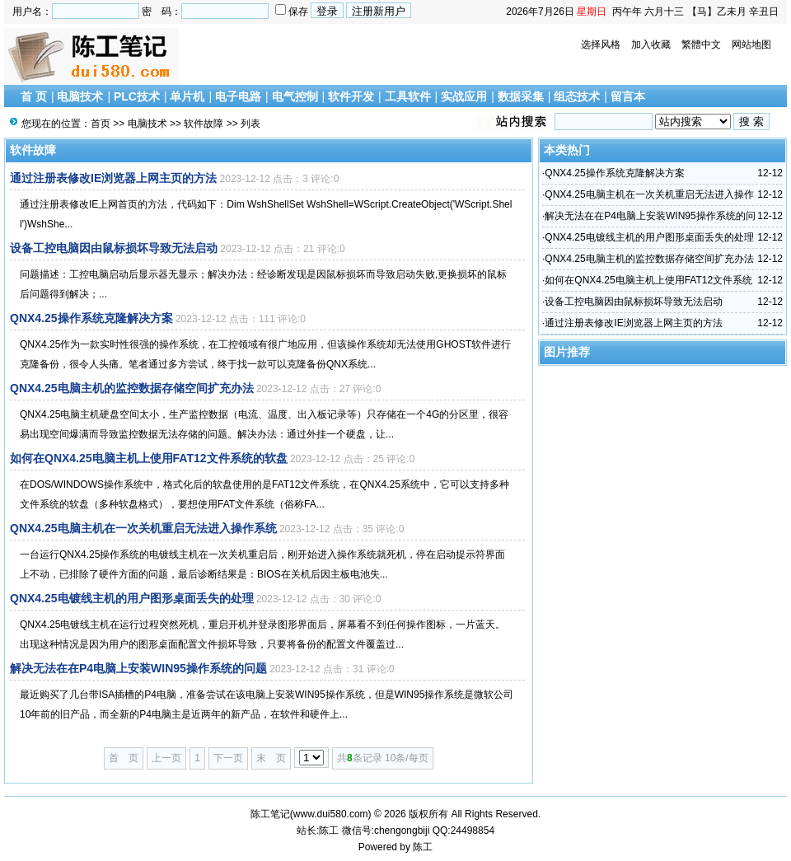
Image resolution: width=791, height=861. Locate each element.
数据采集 (521, 96)
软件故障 (203, 123)
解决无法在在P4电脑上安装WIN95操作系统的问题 (138, 668)
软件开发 (351, 96)
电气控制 (295, 96)
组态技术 (577, 96)
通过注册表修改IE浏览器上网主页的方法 (113, 178)
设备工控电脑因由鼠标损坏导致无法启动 (114, 248)
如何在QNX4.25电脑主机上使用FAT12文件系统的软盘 (149, 458)
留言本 (628, 96)
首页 (100, 123)
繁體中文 (701, 44)
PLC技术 (137, 96)
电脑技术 (80, 96)
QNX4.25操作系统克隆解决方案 (91, 318)
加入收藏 (651, 44)
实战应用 (464, 96)
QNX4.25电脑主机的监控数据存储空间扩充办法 (132, 388)
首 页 (34, 96)
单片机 (187, 96)
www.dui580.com (330, 814)
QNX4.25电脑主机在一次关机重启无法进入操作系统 (143, 528)
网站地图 (751, 44)
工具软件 (408, 96)
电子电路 (238, 96)
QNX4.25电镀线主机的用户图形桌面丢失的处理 (132, 598)
